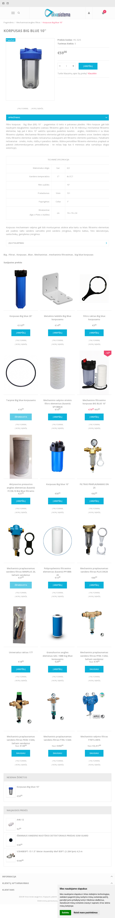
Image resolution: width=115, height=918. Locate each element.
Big (5, 254)
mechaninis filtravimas (61, 254)
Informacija (9, 876)
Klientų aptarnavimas (15, 883)
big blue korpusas (84, 254)
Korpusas (21, 254)
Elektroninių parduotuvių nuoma (50, 901)
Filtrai (12, 254)
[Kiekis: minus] (60, 66)
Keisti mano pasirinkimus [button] (86, 912)
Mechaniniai (40, 254)
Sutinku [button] (65, 912)
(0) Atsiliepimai (16, 243)
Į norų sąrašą (37, 108)
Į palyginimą (22, 108)
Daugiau (94, 669)
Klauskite (92, 73)
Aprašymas (14, 117)
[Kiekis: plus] (73, 66)
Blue (30, 254)
